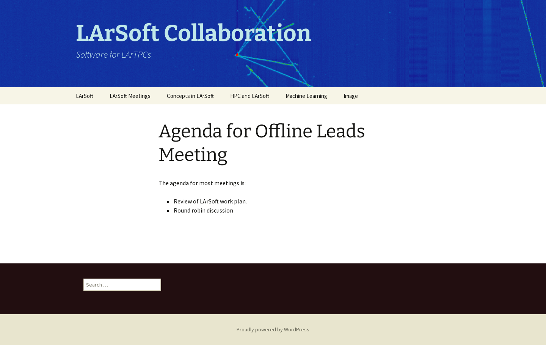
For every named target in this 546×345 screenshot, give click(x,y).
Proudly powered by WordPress (273, 329)
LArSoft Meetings (130, 95)
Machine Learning (306, 95)
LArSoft (84, 95)
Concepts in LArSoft (190, 95)
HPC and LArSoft (249, 95)
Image (351, 95)
